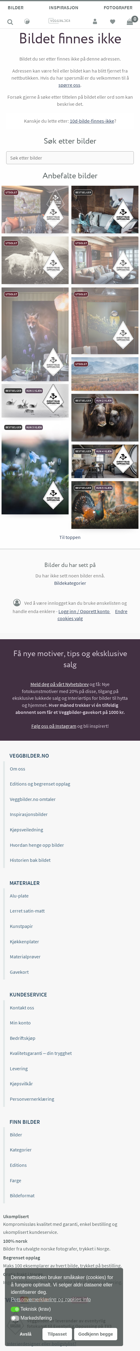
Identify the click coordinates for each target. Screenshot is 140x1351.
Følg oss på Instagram (53, 726)
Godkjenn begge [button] (95, 1334)
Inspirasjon (63, 7)
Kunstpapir (21, 926)
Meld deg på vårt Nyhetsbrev (59, 684)
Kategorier (21, 1150)
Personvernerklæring (32, 1099)
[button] (15, 1309)
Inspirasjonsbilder (29, 814)
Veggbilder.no (29, 755)
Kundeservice (28, 994)
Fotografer (118, 7)
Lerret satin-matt (27, 911)
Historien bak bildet (30, 860)
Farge (15, 1180)
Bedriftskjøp (22, 1038)
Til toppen (70, 537)
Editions (18, 1165)
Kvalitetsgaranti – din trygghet (41, 1053)
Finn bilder (25, 1121)
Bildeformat (22, 1195)
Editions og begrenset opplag (40, 784)
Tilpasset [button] (57, 1334)
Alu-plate (19, 896)
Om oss (17, 769)
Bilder (15, 7)
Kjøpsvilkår (21, 1083)
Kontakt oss (22, 1007)
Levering (19, 1068)
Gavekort (19, 972)
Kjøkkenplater (24, 941)
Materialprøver (25, 956)
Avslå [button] (25, 1334)
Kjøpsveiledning (26, 829)
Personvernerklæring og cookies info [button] (51, 1299)
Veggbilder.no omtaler (33, 799)
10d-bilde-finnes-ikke (92, 121)
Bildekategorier (70, 583)
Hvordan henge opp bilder (37, 845)
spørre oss (69, 85)
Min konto (20, 1023)
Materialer (25, 882)
